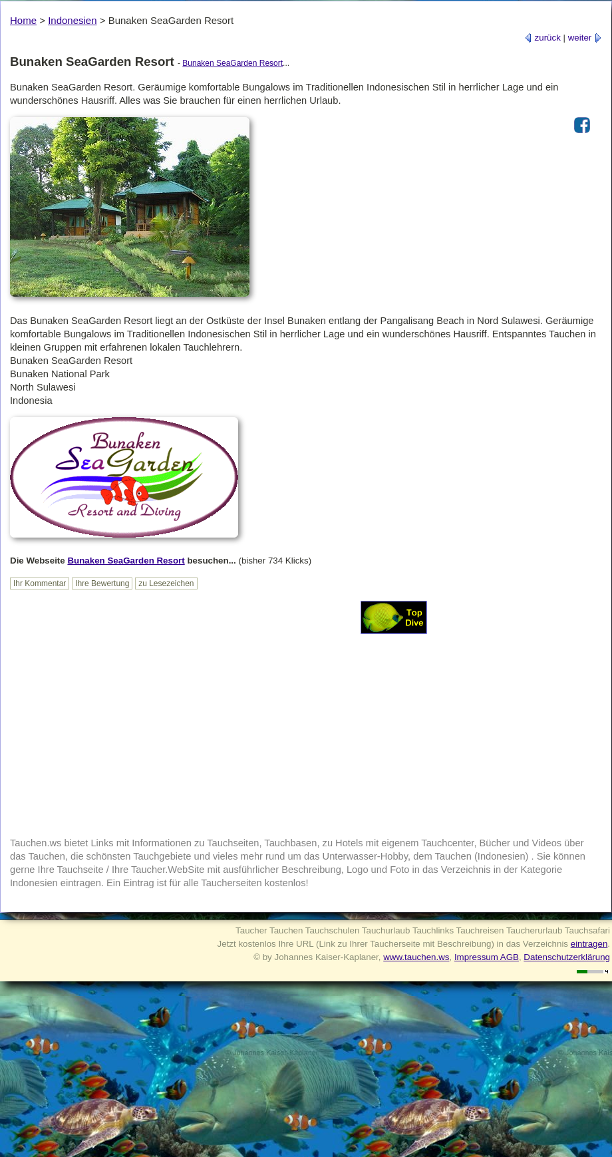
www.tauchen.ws (416, 957)
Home (23, 20)
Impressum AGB (486, 957)
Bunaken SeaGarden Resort (232, 63)
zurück (542, 38)
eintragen (589, 944)
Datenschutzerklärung (567, 957)
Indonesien (72, 20)
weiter (585, 38)
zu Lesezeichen (166, 583)
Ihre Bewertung (102, 583)
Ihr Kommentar (39, 583)
